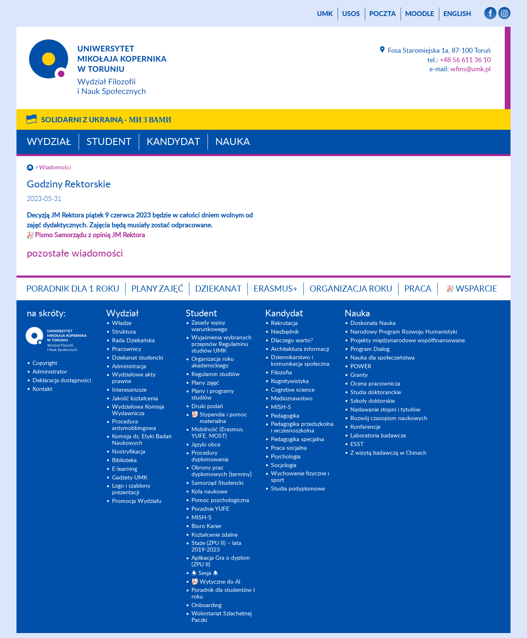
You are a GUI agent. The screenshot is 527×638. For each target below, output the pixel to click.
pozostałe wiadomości (75, 254)
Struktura (124, 332)
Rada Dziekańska (133, 341)
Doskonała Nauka (373, 323)
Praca (417, 289)
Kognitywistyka (290, 381)
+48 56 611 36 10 (465, 60)
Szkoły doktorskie (372, 401)
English (457, 14)
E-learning (124, 469)
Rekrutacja (284, 323)
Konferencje (365, 427)
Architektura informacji (300, 349)
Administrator (50, 372)
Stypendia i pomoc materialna (223, 418)
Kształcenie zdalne (214, 535)
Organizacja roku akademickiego (212, 362)
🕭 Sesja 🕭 (204, 573)
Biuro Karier (206, 526)
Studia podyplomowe (298, 489)
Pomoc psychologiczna (220, 500)
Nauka (232, 142)
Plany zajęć (157, 289)
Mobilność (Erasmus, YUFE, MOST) (217, 433)
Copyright (45, 363)
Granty (359, 375)
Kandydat (173, 142)
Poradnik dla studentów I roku (223, 593)
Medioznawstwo (291, 399)
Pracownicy (126, 349)
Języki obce (205, 445)
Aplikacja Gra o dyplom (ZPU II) (220, 561)
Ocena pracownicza (375, 384)
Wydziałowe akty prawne (134, 378)
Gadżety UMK (129, 478)
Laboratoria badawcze (378, 436)
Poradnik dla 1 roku (72, 289)
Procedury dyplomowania (210, 456)
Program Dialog (369, 349)
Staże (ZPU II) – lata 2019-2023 (216, 546)
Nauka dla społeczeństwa (382, 358)
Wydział (49, 142)
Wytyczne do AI (220, 582)
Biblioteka (124, 460)
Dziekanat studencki (137, 358)
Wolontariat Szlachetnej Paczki (221, 617)
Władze (121, 323)
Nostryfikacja (128, 452)
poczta (382, 14)
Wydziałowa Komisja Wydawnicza (138, 410)
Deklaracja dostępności (62, 380)
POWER (360, 366)
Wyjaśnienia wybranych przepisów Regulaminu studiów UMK (221, 344)
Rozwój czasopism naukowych (388, 418)
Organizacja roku (351, 289)
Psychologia (286, 457)
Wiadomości (55, 168)
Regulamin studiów (215, 374)
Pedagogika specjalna (297, 439)
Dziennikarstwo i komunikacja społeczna (300, 361)
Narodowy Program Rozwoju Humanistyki (403, 332)
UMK (325, 14)
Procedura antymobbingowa (134, 425)
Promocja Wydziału (136, 501)
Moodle (419, 14)
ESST (357, 444)
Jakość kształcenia (135, 399)
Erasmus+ (276, 289)
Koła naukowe (209, 492)
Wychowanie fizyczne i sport (300, 477)
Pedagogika (285, 416)
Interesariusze (129, 390)
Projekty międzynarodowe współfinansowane (407, 341)
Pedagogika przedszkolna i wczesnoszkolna (302, 427)
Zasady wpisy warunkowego (209, 326)
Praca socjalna (289, 448)
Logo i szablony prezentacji (131, 489)
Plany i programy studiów (212, 394)
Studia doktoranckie (375, 392)
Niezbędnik (285, 332)
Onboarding (206, 605)
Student (108, 142)
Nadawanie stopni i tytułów (385, 410)
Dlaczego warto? (292, 341)
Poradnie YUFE (210, 509)
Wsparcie (476, 289)
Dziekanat (218, 289)
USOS (351, 14)
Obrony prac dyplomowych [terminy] (221, 471)
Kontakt (42, 389)
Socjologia (283, 465)
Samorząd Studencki (217, 483)
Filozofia (281, 373)
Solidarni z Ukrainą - (106, 120)
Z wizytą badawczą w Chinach (388, 453)
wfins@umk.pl (470, 69)
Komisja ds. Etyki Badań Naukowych (142, 440)
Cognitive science (293, 390)
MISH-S (201, 518)
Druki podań (207, 406)
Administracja (129, 366)
